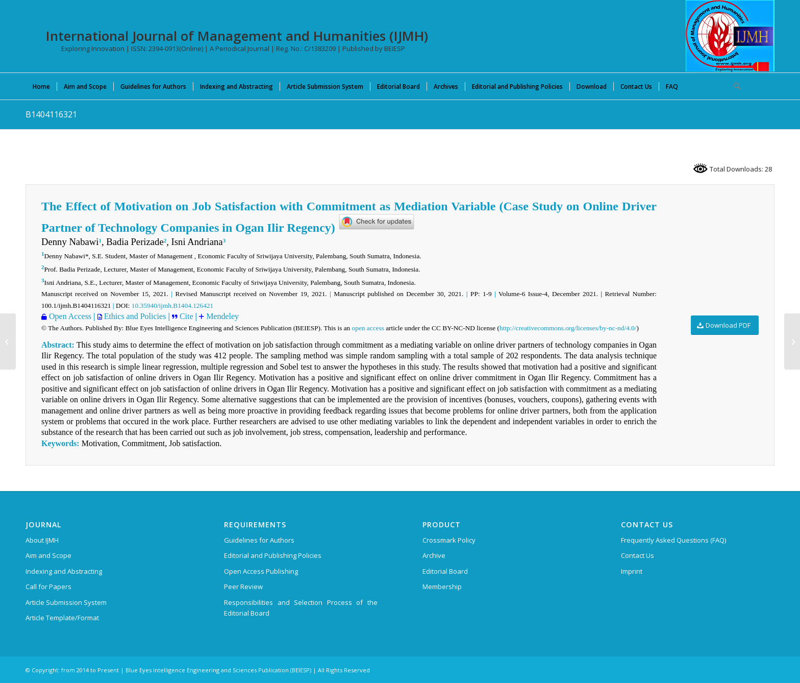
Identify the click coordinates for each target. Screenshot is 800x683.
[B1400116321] (8, 341)
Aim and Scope (48, 555)
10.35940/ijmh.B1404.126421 (172, 305)
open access (368, 328)
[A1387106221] (792, 341)
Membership (442, 586)
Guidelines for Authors (259, 540)
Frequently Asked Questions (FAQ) (673, 540)
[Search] (733, 86)
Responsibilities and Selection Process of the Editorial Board (301, 608)
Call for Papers (48, 586)
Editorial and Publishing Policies (272, 555)
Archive (433, 555)
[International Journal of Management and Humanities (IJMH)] (730, 35)
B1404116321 (51, 114)
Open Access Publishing (261, 571)
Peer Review (243, 586)
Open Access (69, 316)
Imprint (631, 571)
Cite (185, 316)
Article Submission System (66, 602)
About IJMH (42, 540)
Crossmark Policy (449, 540)
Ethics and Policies (134, 316)
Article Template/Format (62, 617)
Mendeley (221, 316)
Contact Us (637, 555)
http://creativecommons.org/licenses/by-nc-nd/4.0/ (567, 328)
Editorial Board (445, 571)
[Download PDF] (725, 325)
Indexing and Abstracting (64, 571)
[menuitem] (41, 86)
